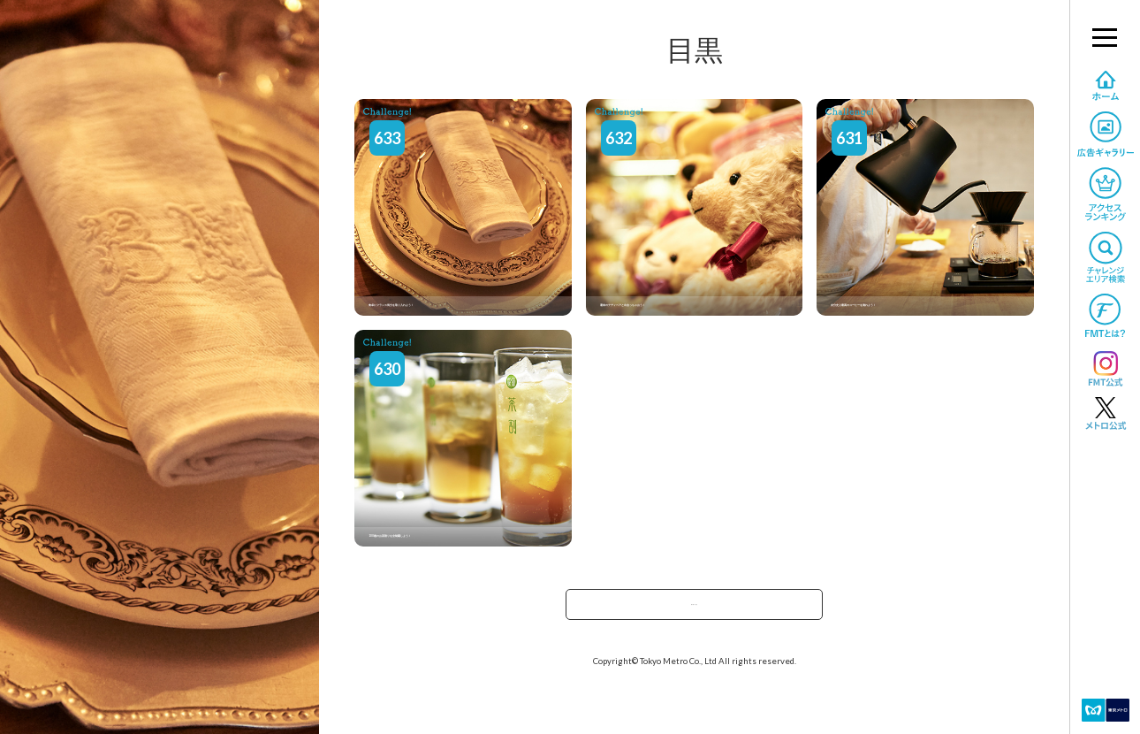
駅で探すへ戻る (694, 609)
